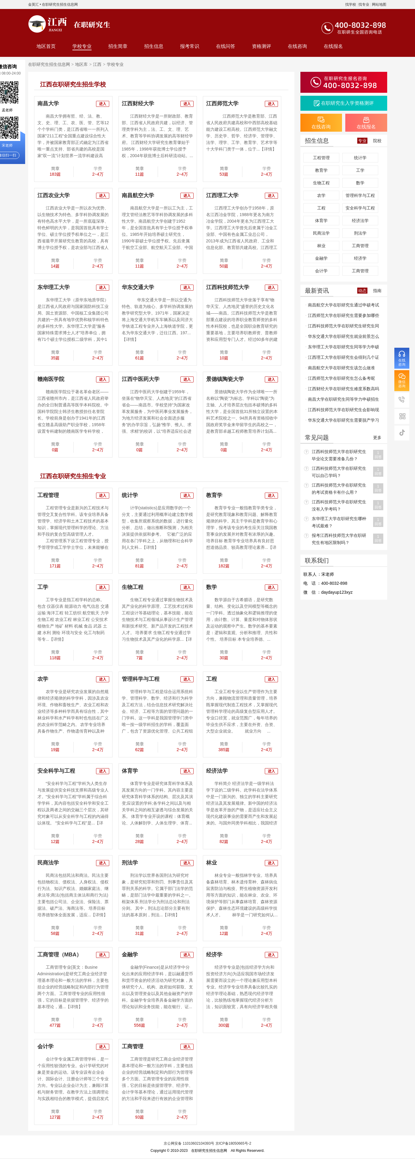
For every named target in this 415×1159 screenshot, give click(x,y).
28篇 (139, 841)
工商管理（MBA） (59, 955)
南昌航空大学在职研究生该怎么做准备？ (340, 369)
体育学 (130, 771)
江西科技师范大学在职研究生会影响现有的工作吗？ (342, 411)
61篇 (139, 358)
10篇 (224, 358)
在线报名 (333, 46)
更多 (377, 437)
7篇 (139, 658)
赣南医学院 (50, 379)
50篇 (224, 266)
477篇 (55, 1025)
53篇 (224, 174)
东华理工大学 (53, 287)
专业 (362, 140)
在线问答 (225, 46)
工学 (42, 587)
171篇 (55, 566)
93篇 (139, 1117)
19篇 (55, 750)
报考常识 (189, 46)
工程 (211, 679)
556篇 (139, 1025)
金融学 (130, 955)
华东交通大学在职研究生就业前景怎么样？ (342, 338)
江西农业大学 (53, 195)
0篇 (55, 450)
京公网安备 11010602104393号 (189, 1143)
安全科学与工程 (56, 771)
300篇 (223, 1025)
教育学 (214, 495)
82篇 (224, 841)
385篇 (223, 750)
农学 (42, 679)
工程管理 (48, 495)
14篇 (55, 266)
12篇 (55, 841)
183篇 (55, 174)
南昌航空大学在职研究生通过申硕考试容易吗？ (342, 306)
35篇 (55, 358)
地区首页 (46, 46)
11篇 (139, 174)
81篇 (139, 566)
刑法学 (130, 863)
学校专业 (82, 46)
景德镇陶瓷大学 (225, 379)
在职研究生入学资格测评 (347, 103)
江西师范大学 (222, 104)
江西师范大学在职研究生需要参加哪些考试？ (342, 317)
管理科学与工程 (140, 679)
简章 (55, 168)
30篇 (224, 658)
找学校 (350, 4)
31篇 (139, 933)
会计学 (45, 1046)
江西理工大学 (222, 195)
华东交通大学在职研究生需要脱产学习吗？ (342, 422)
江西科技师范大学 (227, 287)
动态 (362, 290)
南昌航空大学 (138, 195)
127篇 (55, 1117)
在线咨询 (297, 46)
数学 (211, 587)
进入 (102, 104)
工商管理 (132, 1046)
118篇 (55, 658)
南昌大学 (48, 104)
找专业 (363, 4)
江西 (97, 64)
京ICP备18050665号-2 (233, 1143)
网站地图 (379, 4)
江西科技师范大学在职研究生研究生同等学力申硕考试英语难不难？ (342, 327)
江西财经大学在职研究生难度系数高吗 (343, 388)
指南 (377, 290)
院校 (377, 140)
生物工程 (132, 587)
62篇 (139, 750)
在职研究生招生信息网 (60, 4)
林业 (211, 863)
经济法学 (217, 771)
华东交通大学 (138, 287)
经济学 (214, 955)
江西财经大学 (138, 104)
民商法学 (48, 863)
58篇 (55, 933)
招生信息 (153, 46)
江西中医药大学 (140, 379)
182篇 (223, 566)
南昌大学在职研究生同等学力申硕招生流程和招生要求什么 (342, 401)
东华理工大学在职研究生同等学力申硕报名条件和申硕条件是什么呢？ (342, 348)
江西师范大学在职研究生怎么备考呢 (341, 378)
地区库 (81, 64)
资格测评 (261, 46)
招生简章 (117, 46)
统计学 (130, 495)
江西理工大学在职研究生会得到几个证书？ (342, 359)
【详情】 (268, 149)
